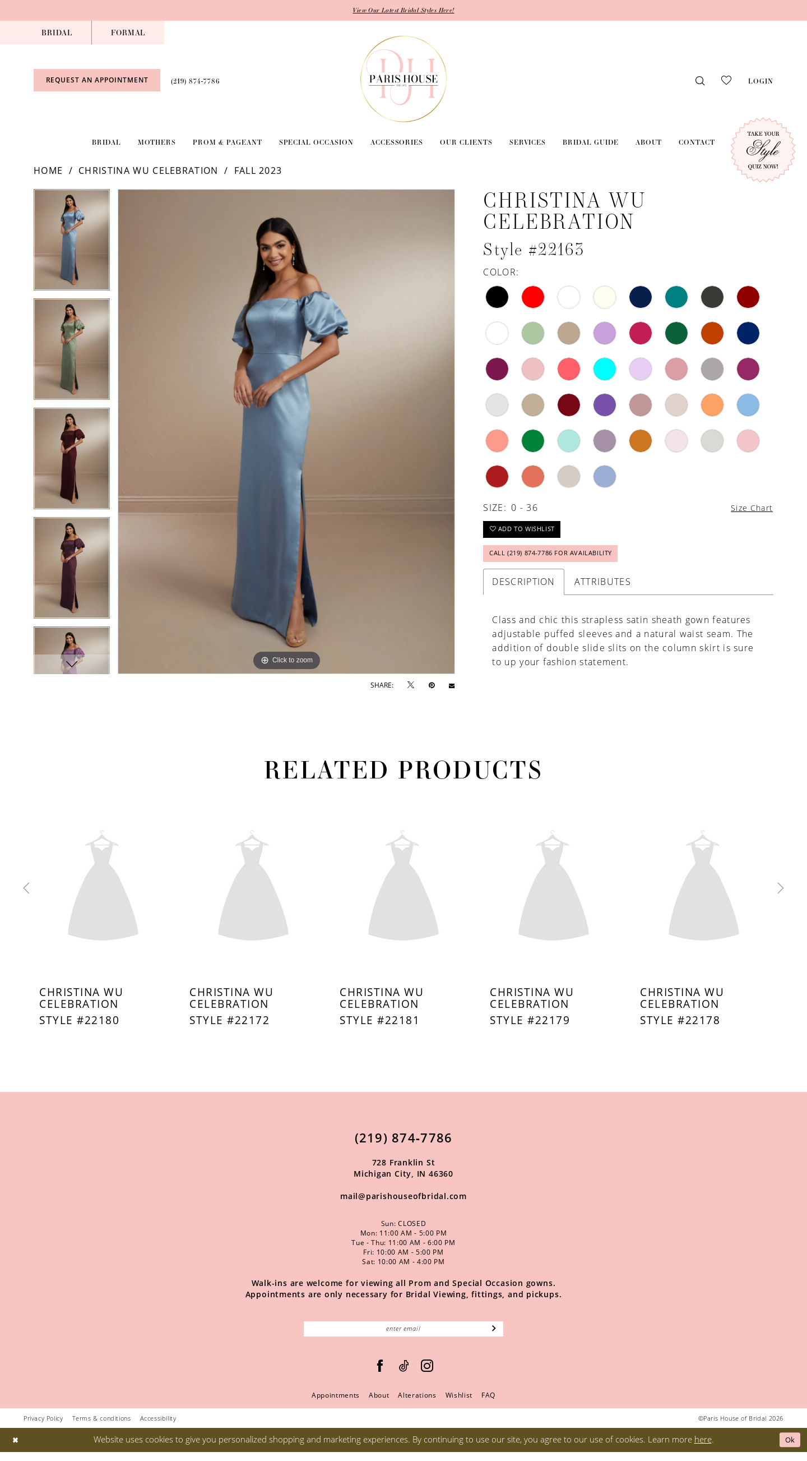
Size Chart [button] (749, 509)
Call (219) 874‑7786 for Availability (557, 560)
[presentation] (103, 896)
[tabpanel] (72, 244)
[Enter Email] (403, 1337)
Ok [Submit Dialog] (788, 1448)
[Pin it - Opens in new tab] (431, 686)
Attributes (602, 589)
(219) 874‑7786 (403, 1144)
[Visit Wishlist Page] (726, 81)
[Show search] (700, 81)
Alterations (417, 1404)
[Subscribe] (494, 1337)
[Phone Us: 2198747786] (195, 80)
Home (48, 171)
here (703, 1448)
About (379, 1404)
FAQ (488, 1404)
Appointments (336, 1404)
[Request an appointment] (97, 81)
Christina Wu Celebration (148, 171)
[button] (761, 80)
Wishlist (459, 1404)
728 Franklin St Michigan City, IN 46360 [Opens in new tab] (403, 1175)
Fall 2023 (258, 171)
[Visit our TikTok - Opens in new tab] (404, 1375)
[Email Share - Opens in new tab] (451, 686)
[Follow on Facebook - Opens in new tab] (380, 1375)
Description (523, 589)
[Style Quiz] (763, 151)
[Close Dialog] (16, 1449)
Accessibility (158, 1427)
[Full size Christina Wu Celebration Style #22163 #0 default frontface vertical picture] (286, 433)
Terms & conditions (101, 1427)
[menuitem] (56, 33)
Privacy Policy (43, 1427)
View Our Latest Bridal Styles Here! (403, 10)
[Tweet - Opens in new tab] (411, 686)
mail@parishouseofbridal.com (403, 1203)
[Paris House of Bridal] (403, 79)
